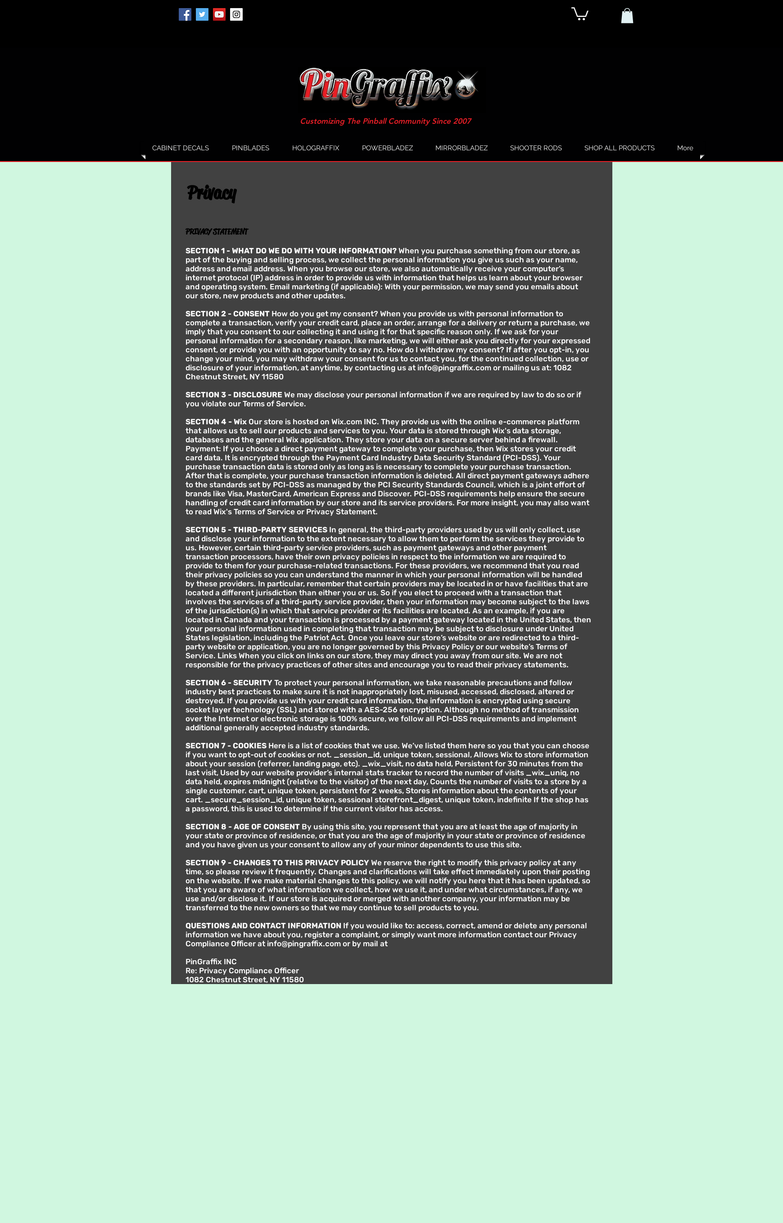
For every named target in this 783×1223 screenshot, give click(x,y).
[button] (579, 13)
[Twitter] (202, 14)
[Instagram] (236, 14)
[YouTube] (219, 14)
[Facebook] (185, 14)
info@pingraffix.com (454, 367)
